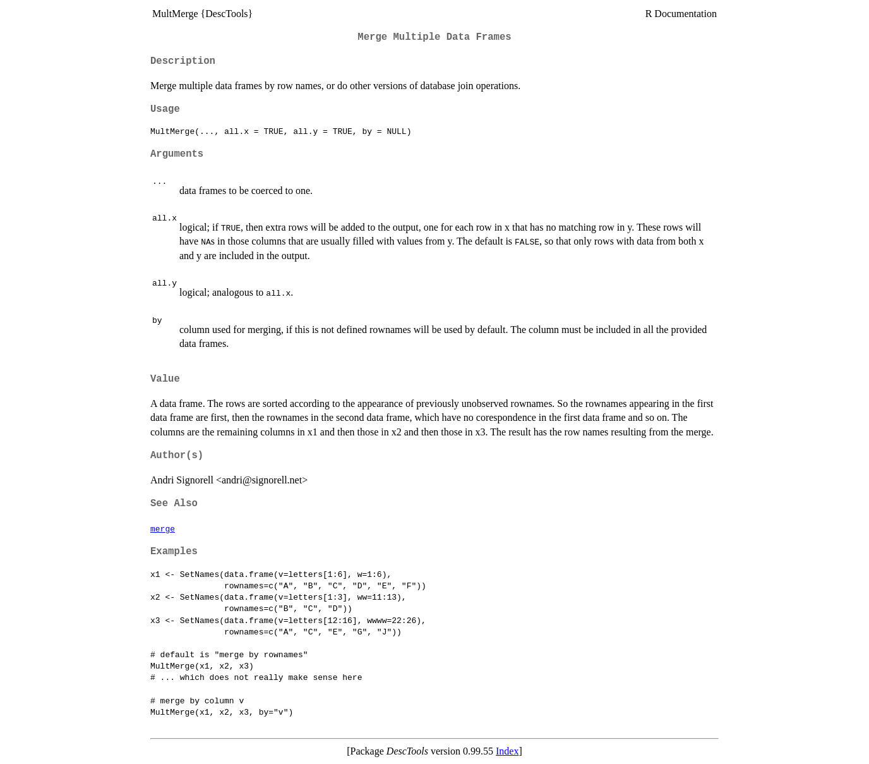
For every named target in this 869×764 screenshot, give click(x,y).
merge (162, 528)
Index (507, 751)
